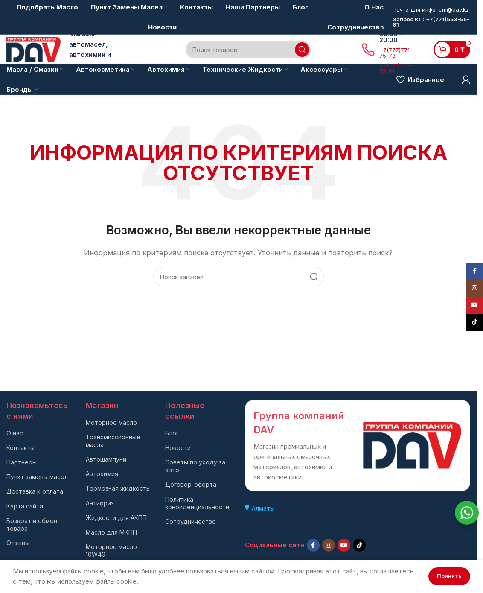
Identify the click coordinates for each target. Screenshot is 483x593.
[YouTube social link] (344, 545)
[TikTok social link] (359, 545)
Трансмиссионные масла (113, 440)
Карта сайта (24, 506)
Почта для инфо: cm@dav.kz (431, 9)
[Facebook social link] (313, 545)
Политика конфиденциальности (197, 503)
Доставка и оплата (34, 491)
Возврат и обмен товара (31, 524)
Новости (178, 447)
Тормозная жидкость (118, 488)
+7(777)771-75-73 (395, 53)
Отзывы (17, 542)
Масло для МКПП (111, 532)
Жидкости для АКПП (116, 517)
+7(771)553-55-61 (395, 68)
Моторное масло (111, 422)
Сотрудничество (190, 521)
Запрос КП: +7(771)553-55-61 (431, 22)
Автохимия (102, 473)
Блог (172, 433)
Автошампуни (106, 459)
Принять (449, 576)
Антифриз (100, 503)
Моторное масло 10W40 (111, 550)
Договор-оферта (190, 484)
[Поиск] (248, 49)
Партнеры (21, 462)
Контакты (20, 447)
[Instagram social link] (328, 545)
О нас (14, 433)
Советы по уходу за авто (195, 466)
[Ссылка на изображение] (412, 445)
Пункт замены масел (37, 476)
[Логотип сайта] (33, 49)
